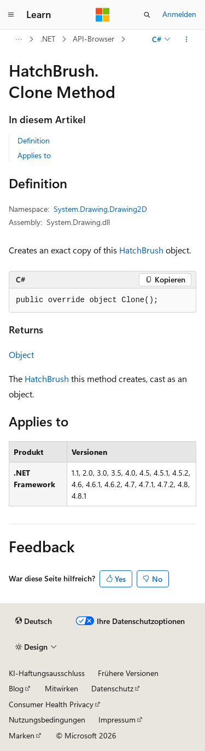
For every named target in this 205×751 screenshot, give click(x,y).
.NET (47, 38)
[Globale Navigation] (11, 15)
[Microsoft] (103, 15)
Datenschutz (112, 688)
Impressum (117, 719)
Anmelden (179, 14)
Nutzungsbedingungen (47, 719)
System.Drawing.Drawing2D (100, 209)
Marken (21, 735)
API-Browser (93, 38)
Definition (33, 140)
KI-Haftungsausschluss (47, 673)
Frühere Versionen (128, 673)
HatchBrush (141, 250)
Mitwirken (61, 688)
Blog (16, 688)
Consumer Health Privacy (51, 704)
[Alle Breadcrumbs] (18, 39)
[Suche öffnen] (147, 15)
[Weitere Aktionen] (186, 39)
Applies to (34, 155)
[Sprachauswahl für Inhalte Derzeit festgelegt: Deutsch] (33, 621)
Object (21, 354)
